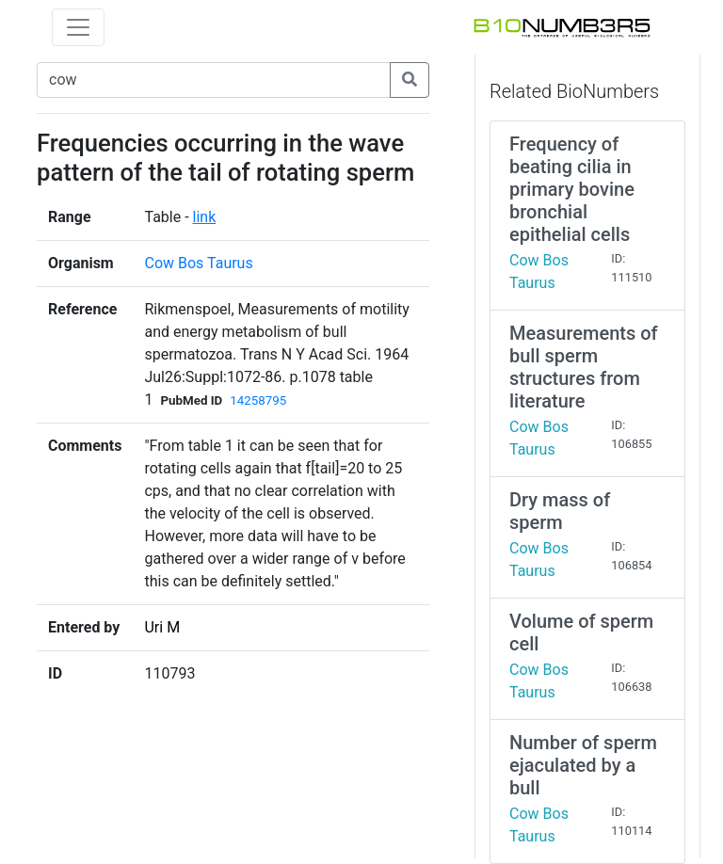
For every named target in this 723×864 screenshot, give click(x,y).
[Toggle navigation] (78, 27)
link (205, 217)
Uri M (162, 627)
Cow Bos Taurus (198, 263)
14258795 (258, 400)
